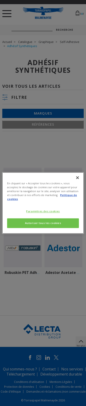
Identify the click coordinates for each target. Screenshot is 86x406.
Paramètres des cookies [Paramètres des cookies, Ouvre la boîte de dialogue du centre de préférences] (43, 211)
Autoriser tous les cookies (43, 223)
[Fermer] (77, 178)
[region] (43, 203)
